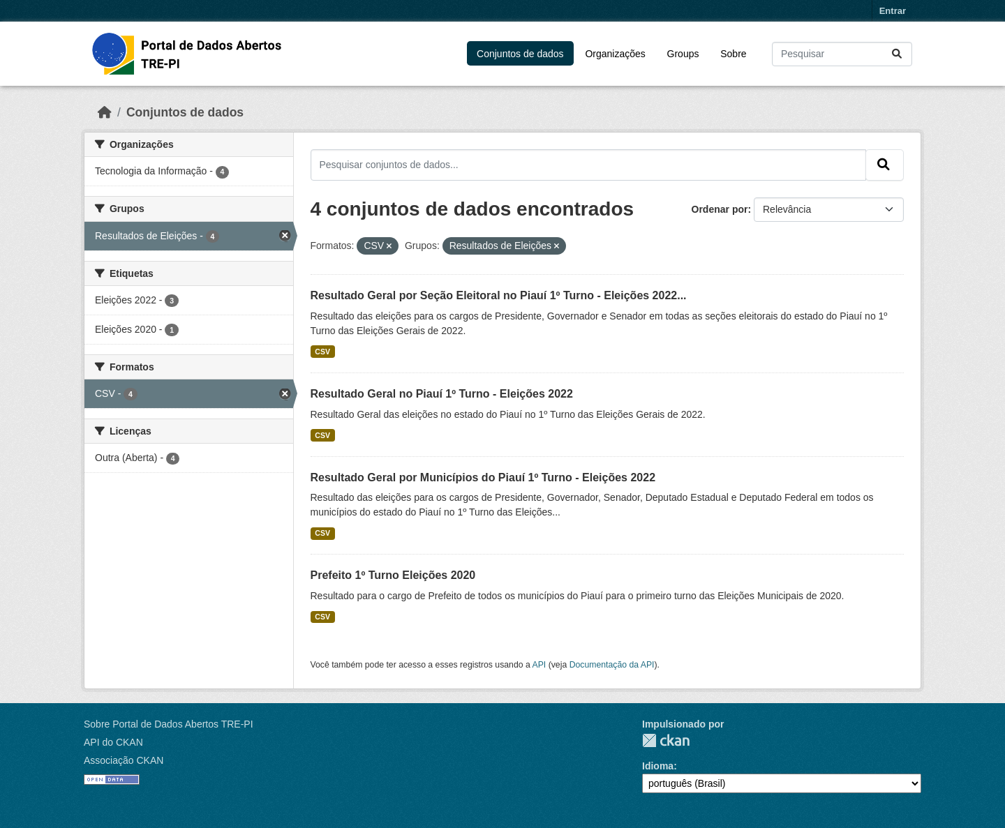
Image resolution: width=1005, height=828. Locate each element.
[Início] (105, 112)
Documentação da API (612, 665)
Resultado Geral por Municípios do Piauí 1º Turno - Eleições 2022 (483, 477)
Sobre (733, 53)
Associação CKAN (123, 760)
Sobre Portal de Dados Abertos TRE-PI (168, 724)
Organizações (615, 53)
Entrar (892, 11)
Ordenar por (720, 209)
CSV (322, 351)
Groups (683, 53)
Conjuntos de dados (520, 53)
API (539, 665)
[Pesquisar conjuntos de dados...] (842, 54)
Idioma (657, 765)
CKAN (666, 740)
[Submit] (898, 54)
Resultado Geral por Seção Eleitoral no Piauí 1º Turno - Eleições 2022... (499, 295)
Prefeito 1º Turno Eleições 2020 (393, 575)
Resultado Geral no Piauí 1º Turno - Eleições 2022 (442, 394)
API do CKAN (113, 742)
